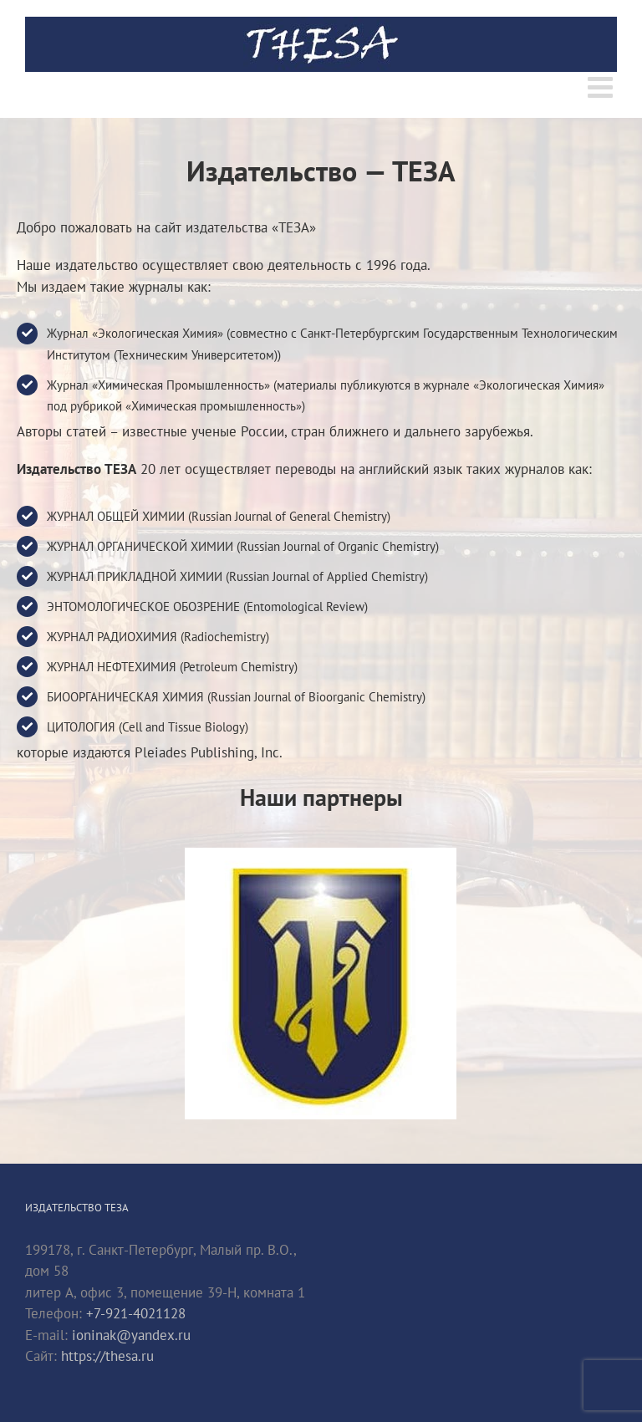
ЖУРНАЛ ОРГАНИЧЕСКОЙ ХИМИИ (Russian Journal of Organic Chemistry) (243, 546)
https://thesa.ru (107, 1356)
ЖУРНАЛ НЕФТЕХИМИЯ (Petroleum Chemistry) (172, 667)
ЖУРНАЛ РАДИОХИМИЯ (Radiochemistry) (158, 637)
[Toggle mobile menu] (602, 86)
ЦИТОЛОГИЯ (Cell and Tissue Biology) (147, 727)
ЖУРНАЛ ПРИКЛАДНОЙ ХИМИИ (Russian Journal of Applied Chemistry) (237, 576)
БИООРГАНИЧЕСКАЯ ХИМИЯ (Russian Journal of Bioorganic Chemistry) (236, 697)
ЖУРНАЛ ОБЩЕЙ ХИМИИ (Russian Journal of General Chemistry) (218, 516)
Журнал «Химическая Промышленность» (158, 385)
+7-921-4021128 (136, 1313)
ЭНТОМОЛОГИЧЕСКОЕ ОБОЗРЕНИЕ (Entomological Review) (207, 606)
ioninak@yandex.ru (131, 1335)
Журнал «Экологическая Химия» (135, 333)
